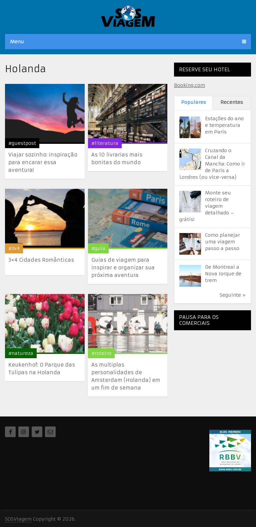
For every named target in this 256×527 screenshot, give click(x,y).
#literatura (104, 143)
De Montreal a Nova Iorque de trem (223, 273)
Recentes (231, 102)
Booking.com (189, 85)
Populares (193, 102)
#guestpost (22, 143)
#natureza (20, 353)
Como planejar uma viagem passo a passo (222, 241)
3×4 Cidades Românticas (41, 260)
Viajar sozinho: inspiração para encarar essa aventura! (42, 162)
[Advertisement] (215, 368)
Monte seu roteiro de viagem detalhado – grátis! (206, 206)
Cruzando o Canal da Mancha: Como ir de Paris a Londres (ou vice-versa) (212, 163)
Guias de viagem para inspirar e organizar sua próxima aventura (123, 267)
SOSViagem (18, 519)
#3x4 (14, 248)
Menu (17, 42)
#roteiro (101, 353)
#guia (98, 248)
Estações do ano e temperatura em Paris (224, 125)
